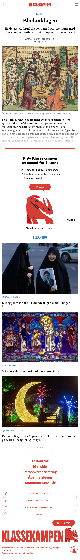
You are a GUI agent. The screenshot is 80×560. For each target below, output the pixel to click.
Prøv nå (40, 186)
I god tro (40, 14)
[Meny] (76, 4)
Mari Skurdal (26, 553)
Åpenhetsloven (40, 477)
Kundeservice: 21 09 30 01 (40, 500)
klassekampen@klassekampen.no (40, 507)
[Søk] (3, 4)
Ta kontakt (40, 460)
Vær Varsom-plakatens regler (41, 547)
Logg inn (50, 227)
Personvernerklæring (40, 471)
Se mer (40, 447)
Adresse (40, 513)
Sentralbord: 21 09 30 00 (40, 493)
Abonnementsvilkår (40, 482)
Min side (40, 466)
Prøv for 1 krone (64, 522)
